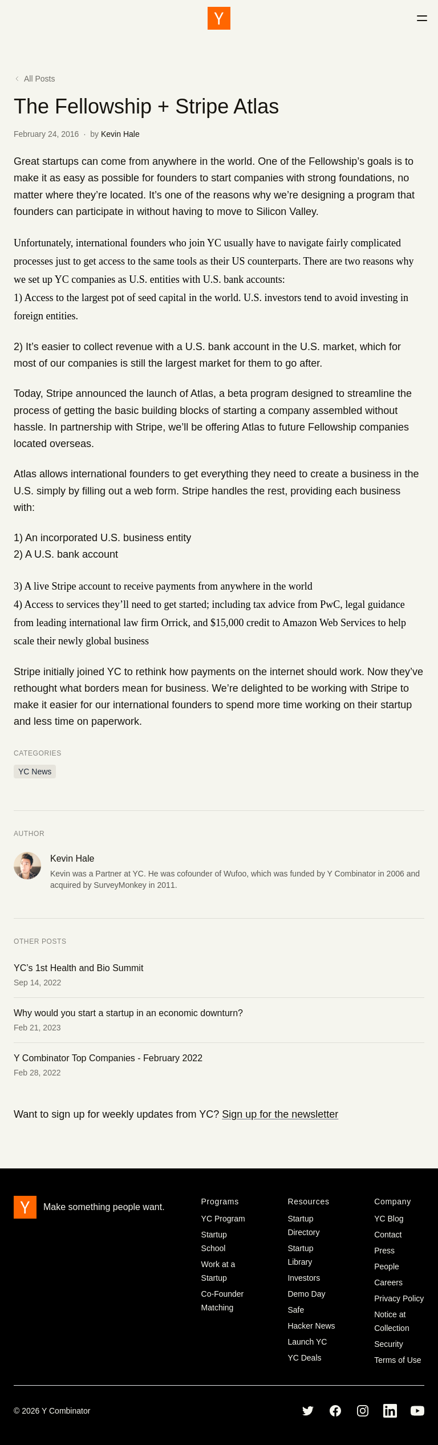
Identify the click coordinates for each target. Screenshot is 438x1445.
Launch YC (307, 1341)
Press (384, 1250)
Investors (303, 1277)
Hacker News (311, 1325)
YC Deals (304, 1357)
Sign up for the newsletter (280, 1114)
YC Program (223, 1218)
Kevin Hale (120, 134)
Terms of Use (397, 1360)
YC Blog (388, 1218)
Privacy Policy (399, 1298)
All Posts (34, 78)
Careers (388, 1282)
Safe (295, 1309)
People (386, 1266)
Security (388, 1344)
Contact (388, 1234)
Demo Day (306, 1293)
